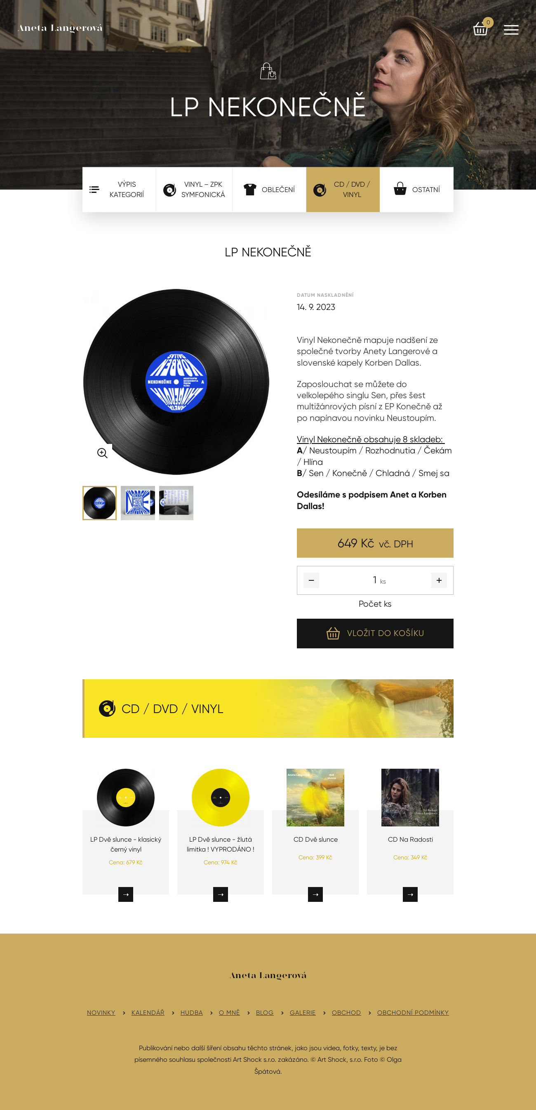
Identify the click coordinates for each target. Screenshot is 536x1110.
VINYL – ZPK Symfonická (194, 189)
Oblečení (269, 189)
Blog (265, 1012)
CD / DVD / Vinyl (341, 189)
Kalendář (148, 1012)
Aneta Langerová (60, 28)
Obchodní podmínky (413, 1012)
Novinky (101, 1012)
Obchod (346, 1012)
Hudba (192, 1012)
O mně (229, 1012)
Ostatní (417, 188)
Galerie (303, 1012)
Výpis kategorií (116, 189)
